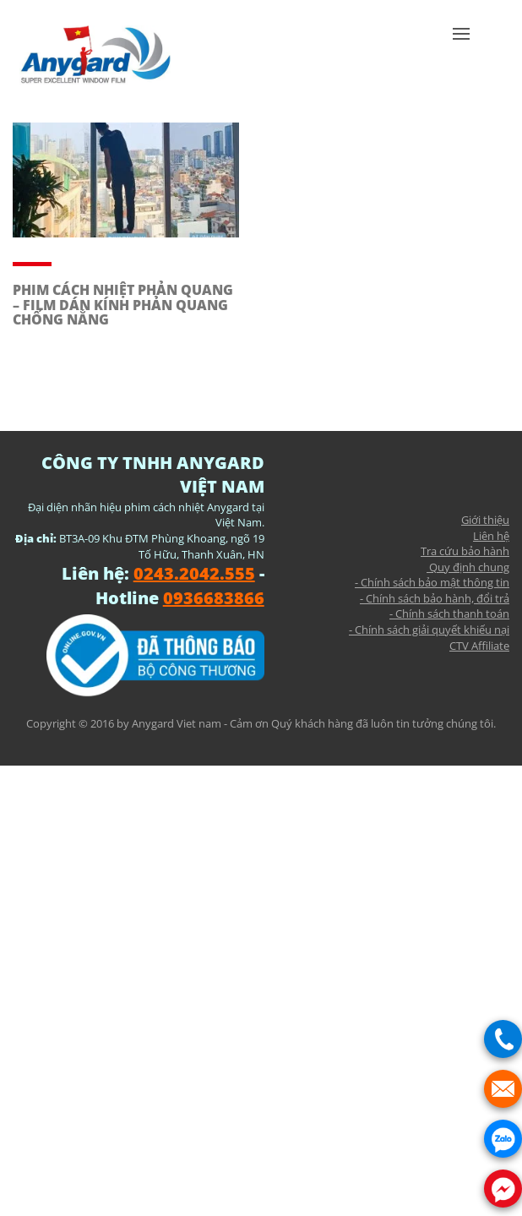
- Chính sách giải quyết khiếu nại (429, 629)
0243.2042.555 (194, 573)
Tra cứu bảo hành (465, 551)
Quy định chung (468, 567)
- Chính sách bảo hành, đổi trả (434, 598)
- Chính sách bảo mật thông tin (432, 582)
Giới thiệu (485, 519)
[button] (461, 59)
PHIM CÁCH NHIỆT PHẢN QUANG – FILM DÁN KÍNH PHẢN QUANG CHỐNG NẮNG (123, 305)
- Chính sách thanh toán (449, 613)
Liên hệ (491, 535)
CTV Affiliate (479, 645)
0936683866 (213, 597)
